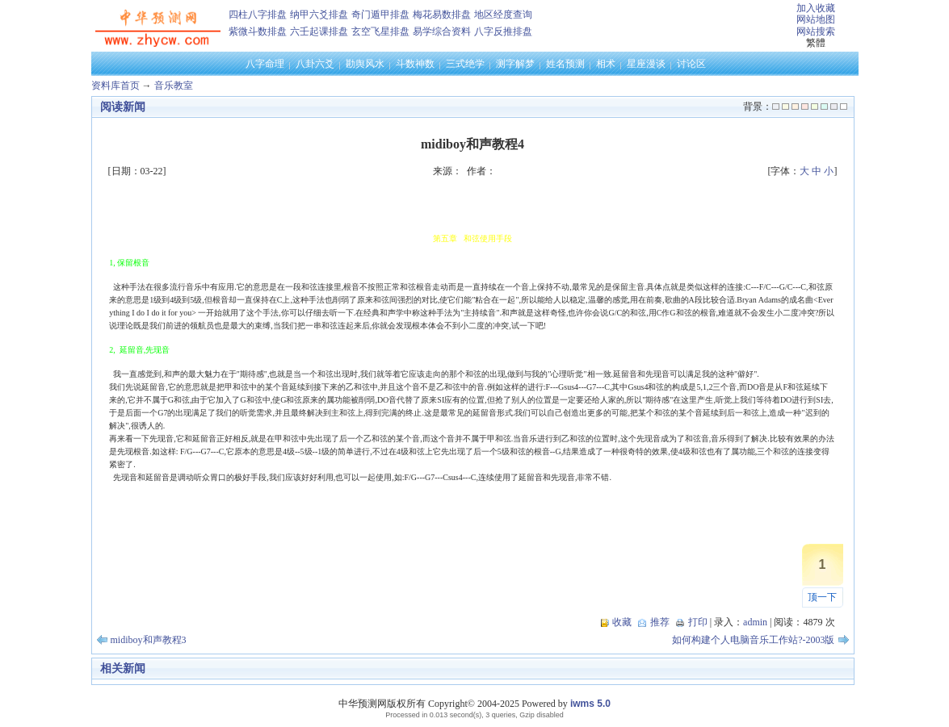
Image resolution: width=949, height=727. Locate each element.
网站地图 (815, 19)
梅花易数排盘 (442, 14)
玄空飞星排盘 (380, 31)
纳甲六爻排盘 (319, 14)
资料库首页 (115, 85)
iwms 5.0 (590, 703)
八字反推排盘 (503, 31)
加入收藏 (815, 8)
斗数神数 (415, 63)
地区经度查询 (503, 14)
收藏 (622, 622)
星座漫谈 (646, 63)
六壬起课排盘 (319, 31)
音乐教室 (173, 85)
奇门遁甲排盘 (380, 14)
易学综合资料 (442, 31)
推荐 (660, 622)
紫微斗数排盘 (258, 31)
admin (755, 622)
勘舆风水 (365, 63)
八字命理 (265, 63)
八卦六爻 (315, 63)
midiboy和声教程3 (149, 640)
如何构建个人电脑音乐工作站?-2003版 (753, 640)
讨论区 (691, 63)
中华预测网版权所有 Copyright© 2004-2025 (428, 703)
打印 (698, 622)
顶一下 (822, 597)
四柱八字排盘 (258, 14)
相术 (605, 63)
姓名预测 (565, 63)
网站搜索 (815, 31)
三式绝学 (465, 63)
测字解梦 (515, 63)
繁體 (815, 42)
